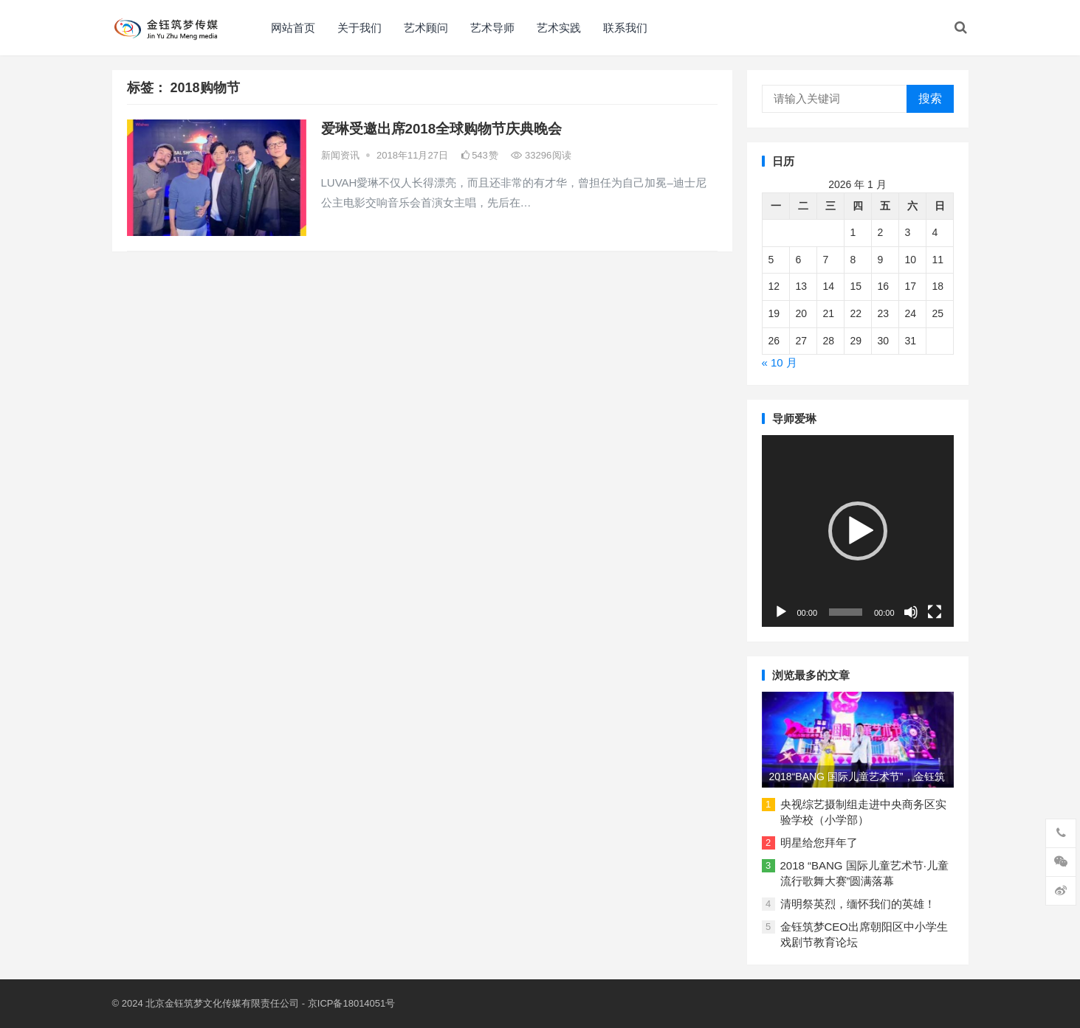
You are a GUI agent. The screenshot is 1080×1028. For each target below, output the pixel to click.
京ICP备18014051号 (352, 1003)
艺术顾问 (426, 27)
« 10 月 (779, 362)
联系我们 (625, 27)
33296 (541, 155)
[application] (858, 531)
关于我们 (359, 27)
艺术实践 (559, 27)
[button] (857, 530)
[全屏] (934, 612)
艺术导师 (492, 27)
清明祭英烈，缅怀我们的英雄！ (857, 903)
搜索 (930, 98)
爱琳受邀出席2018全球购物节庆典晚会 (442, 128)
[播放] (781, 612)
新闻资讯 (340, 155)
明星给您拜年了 (819, 842)
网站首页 (293, 27)
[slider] (845, 612)
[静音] (911, 612)
